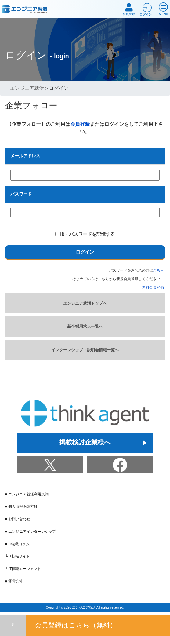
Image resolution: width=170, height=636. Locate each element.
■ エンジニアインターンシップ (30, 531)
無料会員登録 (153, 287)
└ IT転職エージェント (23, 569)
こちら (158, 270)
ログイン (85, 252)
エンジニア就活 (27, 88)
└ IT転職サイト (17, 556)
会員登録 (128, 9)
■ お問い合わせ (17, 519)
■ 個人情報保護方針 (21, 506)
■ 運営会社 (14, 581)
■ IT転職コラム (17, 544)
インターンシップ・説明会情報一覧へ (85, 350)
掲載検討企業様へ (85, 443)
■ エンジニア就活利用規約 (27, 494)
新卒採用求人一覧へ (85, 326)
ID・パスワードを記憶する (85, 234)
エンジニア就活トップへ (85, 303)
